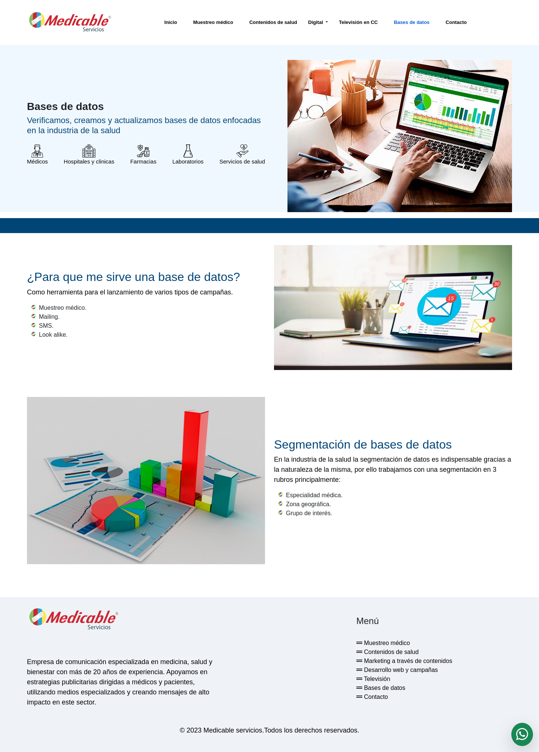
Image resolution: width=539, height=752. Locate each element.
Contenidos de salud (273, 22)
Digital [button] (316, 22)
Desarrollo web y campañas (400, 670)
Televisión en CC (358, 22)
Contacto (456, 22)
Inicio (170, 22)
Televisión (376, 679)
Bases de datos (411, 22)
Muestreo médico (213, 22)
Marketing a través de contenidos (407, 661)
